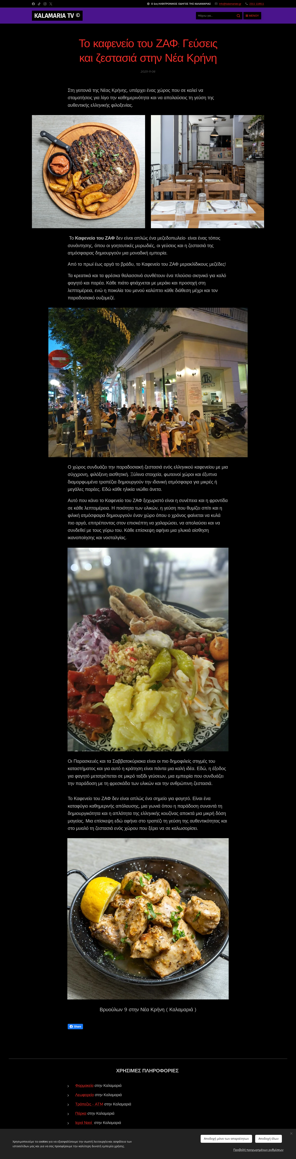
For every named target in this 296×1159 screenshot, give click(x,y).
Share (75, 1026)
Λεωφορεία (84, 1094)
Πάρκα (80, 1113)
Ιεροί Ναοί (83, 1122)
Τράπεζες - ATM (89, 1104)
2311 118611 (256, 3)
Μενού (252, 15)
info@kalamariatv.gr (230, 3)
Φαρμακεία (84, 1085)
